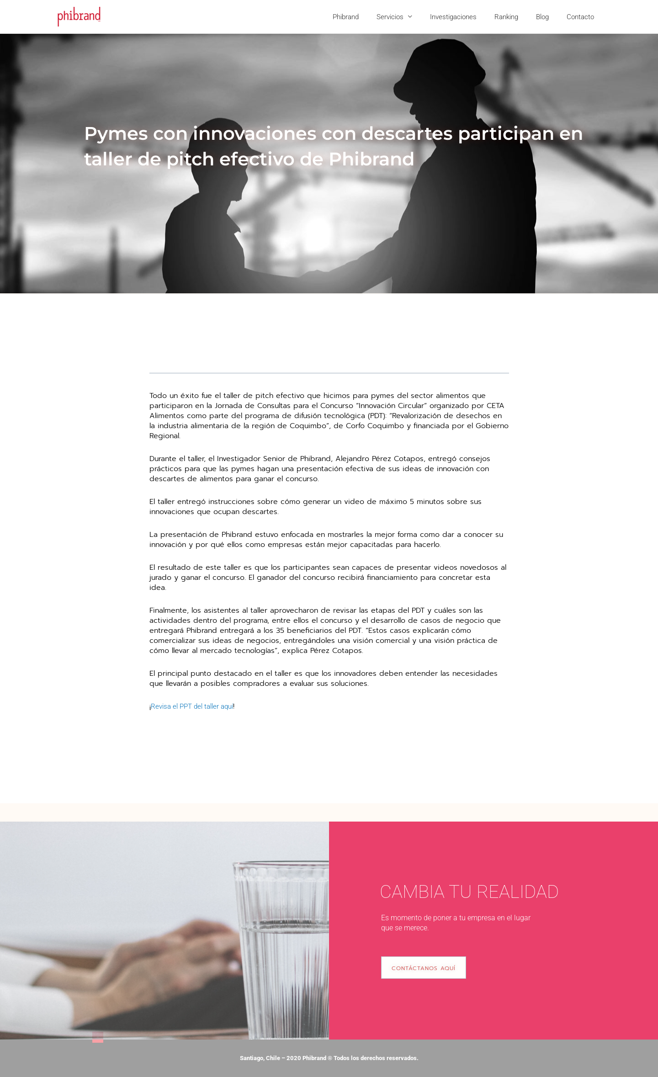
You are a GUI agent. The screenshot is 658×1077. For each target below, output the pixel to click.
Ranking (517, 17)
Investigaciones (468, 17)
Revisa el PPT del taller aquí (195, 706)
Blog (548, 17)
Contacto (582, 17)
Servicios (408, 17)
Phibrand (369, 17)
